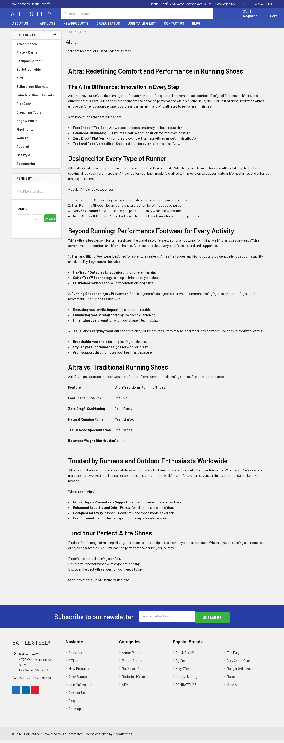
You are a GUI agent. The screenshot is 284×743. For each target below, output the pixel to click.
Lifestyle (23, 159)
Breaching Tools (28, 116)
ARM (19, 82)
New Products (75, 27)
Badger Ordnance (239, 671)
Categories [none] (26, 39)
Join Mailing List (142, 27)
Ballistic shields (36, 73)
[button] (37, 213)
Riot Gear (23, 108)
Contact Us (174, 27)
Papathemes (122, 736)
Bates (231, 679)
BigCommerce (72, 736)
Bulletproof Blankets (32, 90)
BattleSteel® (185, 655)
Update (50, 222)
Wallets (22, 142)
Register (245, 18)
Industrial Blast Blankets (35, 99)
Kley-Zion (183, 671)
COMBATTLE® (186, 687)
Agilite (180, 663)
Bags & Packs (36, 125)
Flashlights (25, 133)
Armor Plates (36, 48)
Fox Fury (233, 655)
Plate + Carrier (27, 56)
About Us (22, 27)
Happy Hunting (186, 679)
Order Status (108, 27)
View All (232, 687)
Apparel (36, 150)
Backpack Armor (29, 65)
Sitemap (74, 711)
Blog (196, 27)
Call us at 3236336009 (35, 680)
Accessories (36, 168)
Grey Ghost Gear (238, 663)
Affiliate (47, 27)
